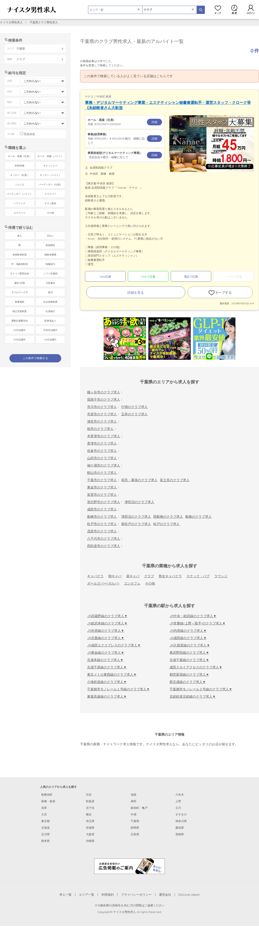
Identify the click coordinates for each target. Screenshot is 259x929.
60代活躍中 (50, 339)
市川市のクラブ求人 (102, 407)
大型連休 (50, 282)
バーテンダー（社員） (50, 184)
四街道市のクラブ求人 (103, 546)
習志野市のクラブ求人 (103, 502)
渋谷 (89, 794)
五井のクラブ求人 (134, 414)
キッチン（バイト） (50, 175)
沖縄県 (90, 841)
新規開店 (50, 245)
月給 (125, 122)
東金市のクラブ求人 (102, 487)
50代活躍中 (19, 339)
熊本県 (45, 841)
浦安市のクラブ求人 (102, 421)
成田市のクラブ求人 (102, 509)
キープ (218, 9)
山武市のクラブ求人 (102, 458)
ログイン (251, 9)
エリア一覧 (86, 894)
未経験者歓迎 (19, 254)
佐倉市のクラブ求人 (102, 451)
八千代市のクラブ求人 (103, 538)
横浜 (89, 814)
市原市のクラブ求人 (102, 414)
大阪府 (90, 834)
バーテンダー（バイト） (19, 193)
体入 (19, 235)
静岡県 (135, 827)
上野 (178, 801)
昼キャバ (132, 576)
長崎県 (179, 834)
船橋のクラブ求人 (198, 516)
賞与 (50, 292)
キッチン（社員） (19, 175)
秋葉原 (90, 801)
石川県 (45, 834)
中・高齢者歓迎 (19, 264)
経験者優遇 (50, 254)
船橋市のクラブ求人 (102, 516)
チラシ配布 (50, 203)
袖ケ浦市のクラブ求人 (103, 465)
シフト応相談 (50, 273)
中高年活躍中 (50, 330)
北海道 (45, 827)
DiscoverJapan (189, 894)
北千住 (90, 808)
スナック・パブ (198, 576)
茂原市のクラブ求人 (102, 531)
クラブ (149, 576)
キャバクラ (95, 576)
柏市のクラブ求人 (100, 429)
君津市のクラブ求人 (102, 443)
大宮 (44, 814)
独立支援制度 (19, 311)
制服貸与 (50, 264)
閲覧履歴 (234, 9)
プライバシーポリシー (136, 894)
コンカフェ (132, 583)
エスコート (19, 212)
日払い (50, 235)
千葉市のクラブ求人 (102, 480)
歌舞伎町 (47, 794)
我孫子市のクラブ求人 (103, 399)
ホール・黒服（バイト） (50, 156)
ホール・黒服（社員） (19, 156)
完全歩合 (29, 134)
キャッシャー (50, 165)
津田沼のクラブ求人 (139, 502)
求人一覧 (65, 894)
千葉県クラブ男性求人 (44, 22)
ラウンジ (220, 576)
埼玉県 (90, 821)
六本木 (179, 794)
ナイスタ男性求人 (11, 22)
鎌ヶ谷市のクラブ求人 (103, 392)
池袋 (133, 794)
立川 (178, 808)
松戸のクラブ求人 (166, 524)
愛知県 (179, 827)
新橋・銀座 (48, 801)
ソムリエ (19, 184)
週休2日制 (19, 282)
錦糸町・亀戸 (139, 808)
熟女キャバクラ (170, 576)
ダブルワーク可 (19, 292)
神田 (133, 801)
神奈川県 (181, 821)
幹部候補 (19, 165)
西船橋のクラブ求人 (168, 516)
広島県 (135, 834)
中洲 (133, 814)
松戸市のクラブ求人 (102, 524)
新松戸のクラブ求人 (136, 524)
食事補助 (19, 301)
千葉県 (135, 821)
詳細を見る (135, 292)
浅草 (44, 808)
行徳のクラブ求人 (134, 407)
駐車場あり (50, 320)
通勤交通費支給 (19, 320)
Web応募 (105, 276)
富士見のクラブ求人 (175, 480)
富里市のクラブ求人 (102, 494)
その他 (150, 583)
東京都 (45, 821)
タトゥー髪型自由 (19, 273)
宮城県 (90, 827)
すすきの (181, 814)
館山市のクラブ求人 (102, 473)
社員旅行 (50, 311)
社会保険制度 (50, 301)
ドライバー (50, 193)
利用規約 (107, 894)
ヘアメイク (19, 203)
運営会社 (165, 894)
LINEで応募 (148, 276)
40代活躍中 (19, 330)
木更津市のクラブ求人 (103, 436)
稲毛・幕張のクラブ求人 (139, 480)
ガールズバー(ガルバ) (103, 583)
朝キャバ (114, 576)
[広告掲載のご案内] (129, 866)
